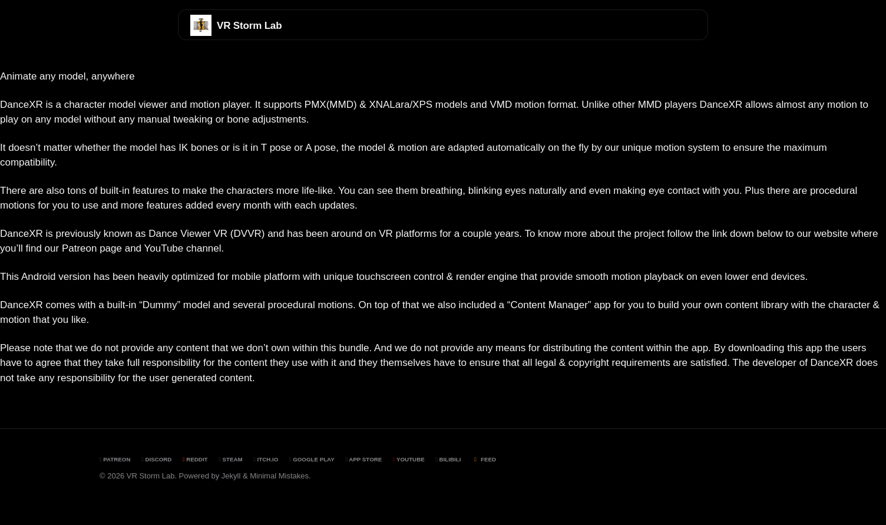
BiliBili (448, 459)
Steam (230, 459)
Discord (156, 459)
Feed (484, 459)
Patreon (115, 459)
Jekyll (231, 475)
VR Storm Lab (249, 26)
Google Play (312, 459)
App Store (363, 459)
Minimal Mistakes (279, 475)
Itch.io (265, 459)
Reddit (195, 459)
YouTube (409, 459)
